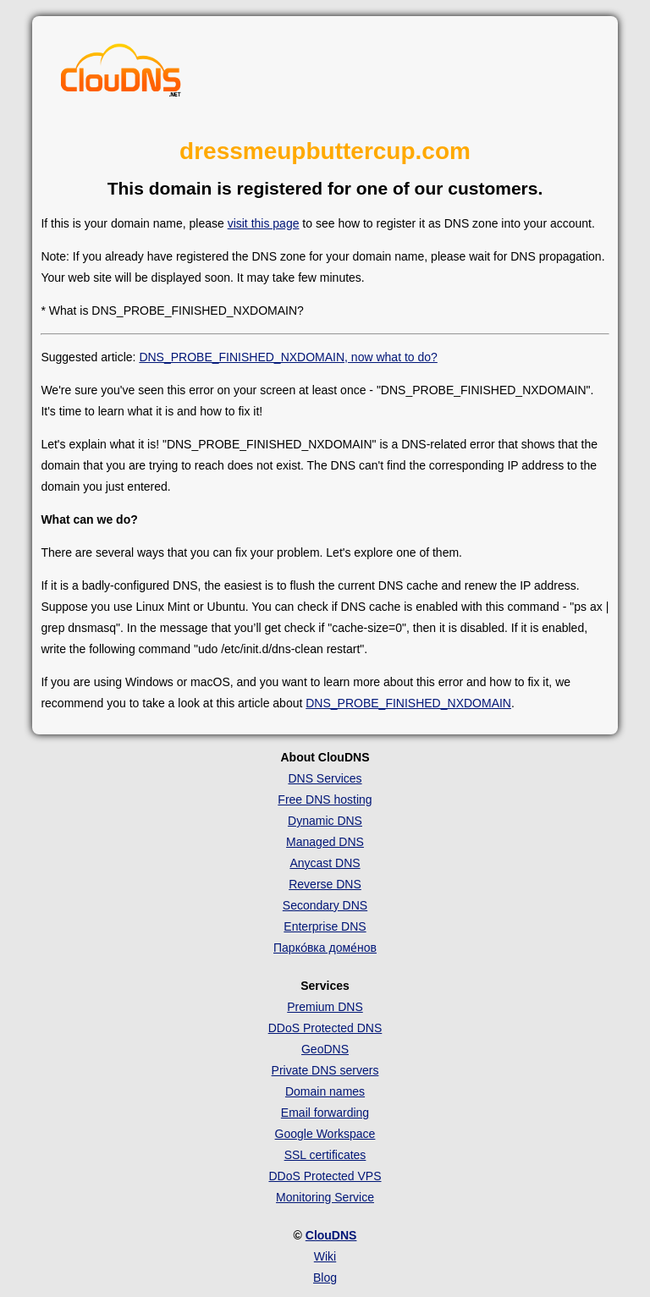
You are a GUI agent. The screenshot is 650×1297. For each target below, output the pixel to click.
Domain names (325, 1091)
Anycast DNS (324, 863)
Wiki (325, 1256)
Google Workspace (325, 1133)
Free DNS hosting (325, 799)
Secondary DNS (325, 905)
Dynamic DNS (325, 820)
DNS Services (324, 778)
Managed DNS (325, 842)
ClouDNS (331, 1235)
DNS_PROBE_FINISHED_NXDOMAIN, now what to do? (288, 357)
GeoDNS (325, 1049)
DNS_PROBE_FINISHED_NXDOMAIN (408, 703)
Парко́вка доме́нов (325, 947)
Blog (325, 1277)
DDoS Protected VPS (324, 1176)
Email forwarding (325, 1112)
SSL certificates (325, 1155)
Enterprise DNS (325, 926)
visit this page (264, 223)
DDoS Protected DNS (325, 1028)
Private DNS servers (325, 1070)
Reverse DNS (325, 884)
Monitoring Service (325, 1197)
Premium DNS (324, 1007)
